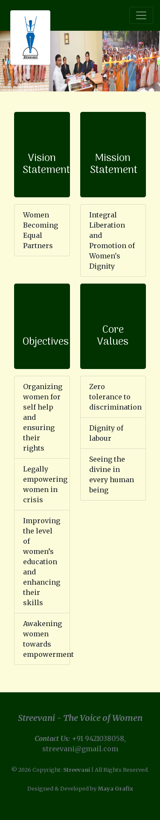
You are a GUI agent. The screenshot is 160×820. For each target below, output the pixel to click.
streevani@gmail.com (80, 748)
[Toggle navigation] (141, 15)
